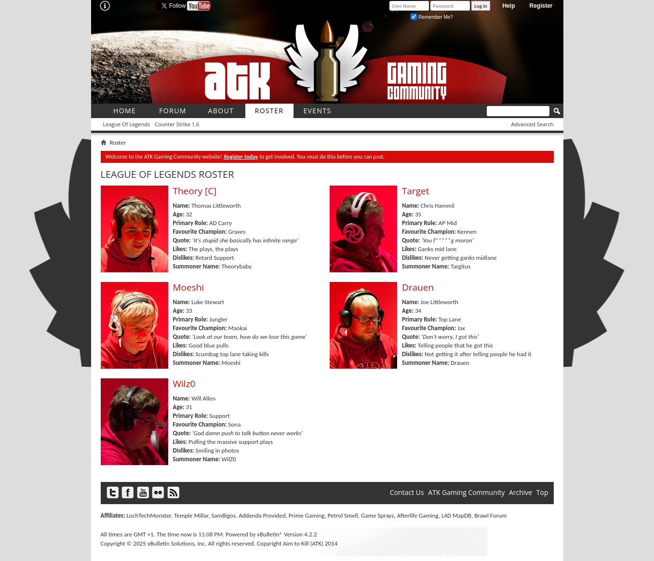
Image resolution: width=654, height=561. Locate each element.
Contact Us (407, 492)
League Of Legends (126, 124)
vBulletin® (269, 534)
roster (269, 110)
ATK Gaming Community (466, 492)
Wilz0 (184, 383)
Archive (520, 492)
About (221, 110)
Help (508, 5)
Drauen (418, 287)
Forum (173, 110)
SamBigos (223, 515)
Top (542, 492)
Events (317, 110)
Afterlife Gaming (417, 515)
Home (124, 110)
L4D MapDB (456, 515)
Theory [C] (195, 191)
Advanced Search (532, 124)
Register (540, 5)
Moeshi (188, 287)
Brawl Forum (490, 515)
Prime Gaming (307, 515)
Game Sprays (377, 515)
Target (415, 191)
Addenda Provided (262, 515)
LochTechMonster (149, 515)
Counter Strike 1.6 (177, 124)
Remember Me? (432, 17)
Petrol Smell (343, 515)
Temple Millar (191, 515)
